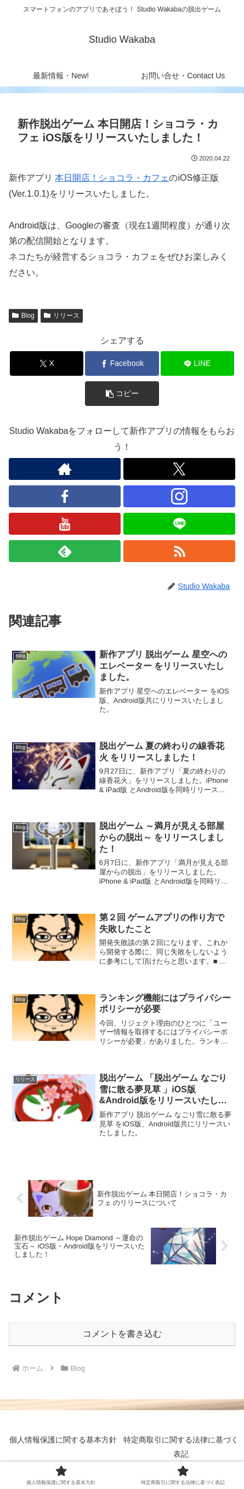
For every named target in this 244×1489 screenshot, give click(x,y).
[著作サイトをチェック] (65, 469)
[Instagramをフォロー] (179, 496)
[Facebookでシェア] (121, 363)
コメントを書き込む (122, 1333)
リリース (62, 315)
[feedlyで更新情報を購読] (65, 551)
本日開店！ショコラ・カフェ (112, 177)
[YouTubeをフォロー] (65, 524)
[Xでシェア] (46, 363)
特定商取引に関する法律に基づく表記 (181, 1446)
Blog (23, 315)
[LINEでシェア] (197, 363)
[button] (121, 393)
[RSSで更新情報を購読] (179, 551)
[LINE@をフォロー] (179, 524)
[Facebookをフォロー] (65, 496)
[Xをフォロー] (179, 469)
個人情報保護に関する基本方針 (63, 1439)
